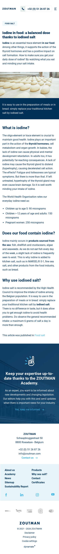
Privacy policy (29, 537)
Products (37, 470)
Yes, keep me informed (28, 409)
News (8, 478)
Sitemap (9, 482)
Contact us (28, 457)
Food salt (10, 23)
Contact (36, 478)
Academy (10, 474)
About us (10, 470)
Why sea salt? (39, 474)
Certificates (38, 482)
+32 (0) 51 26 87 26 (35, 9)
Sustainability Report (16, 486)
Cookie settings (29, 541)
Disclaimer (30, 533)
